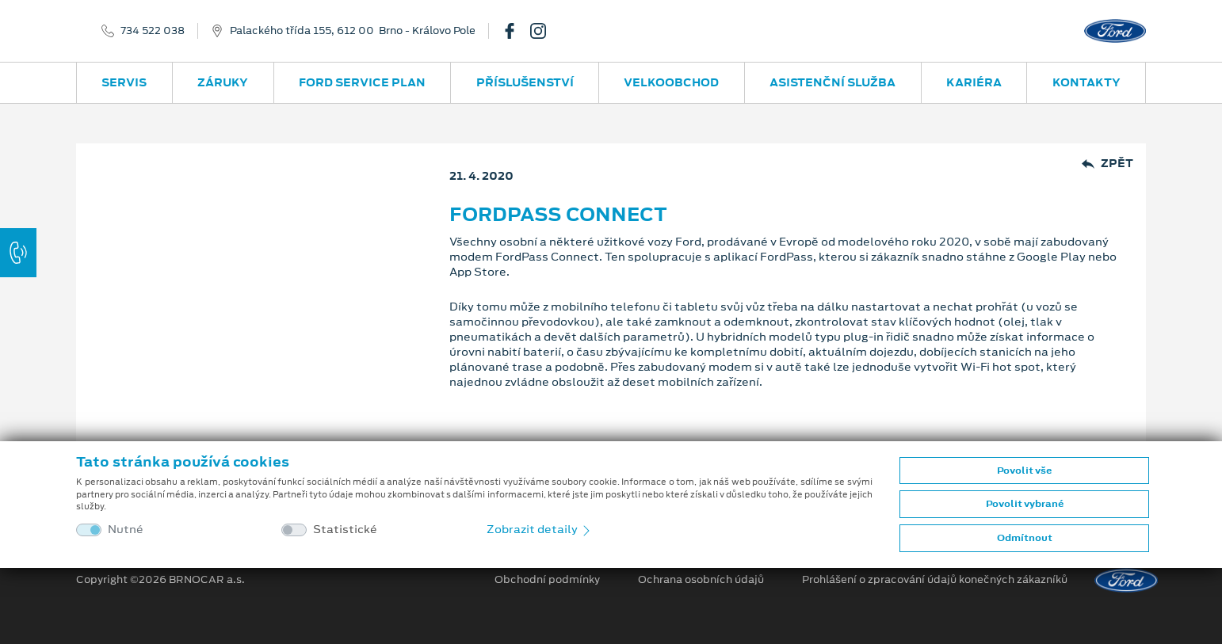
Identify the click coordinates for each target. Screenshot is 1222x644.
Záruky (222, 82)
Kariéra (974, 82)
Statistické (345, 529)
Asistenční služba (832, 82)
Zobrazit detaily (540, 529)
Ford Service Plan (362, 82)
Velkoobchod (671, 82)
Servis (124, 82)
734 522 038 (152, 31)
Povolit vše (1024, 470)
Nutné (125, 529)
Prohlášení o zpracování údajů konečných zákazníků (934, 580)
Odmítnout (1024, 538)
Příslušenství (525, 82)
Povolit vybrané (1025, 503)
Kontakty (1086, 82)
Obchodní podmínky (547, 580)
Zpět (1107, 163)
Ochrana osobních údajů (701, 580)
